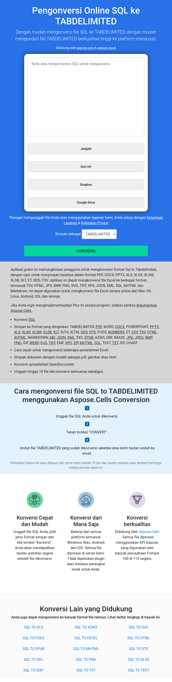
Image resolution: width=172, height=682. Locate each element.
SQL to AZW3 (86, 627)
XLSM (37, 332)
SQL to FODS (33, 638)
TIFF (52, 343)
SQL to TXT (86, 670)
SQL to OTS (138, 649)
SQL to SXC (33, 659)
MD (52, 337)
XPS (68, 343)
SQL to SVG (138, 627)
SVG (43, 343)
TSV (143, 332)
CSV (134, 332)
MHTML (86, 343)
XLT (56, 332)
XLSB (47, 332)
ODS (84, 332)
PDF (99, 327)
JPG (130, 337)
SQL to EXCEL (86, 638)
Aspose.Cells (149, 532)
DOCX (120, 327)
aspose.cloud (106, 48)
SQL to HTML (138, 638)
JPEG (139, 337)
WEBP (34, 343)
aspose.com (86, 48)
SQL (32, 320)
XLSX (26, 332)
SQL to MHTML (86, 649)
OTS (92, 332)
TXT (115, 343)
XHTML (20, 337)
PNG (17, 343)
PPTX (154, 327)
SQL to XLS (33, 627)
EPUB (88, 337)
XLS (17, 332)
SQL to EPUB (33, 649)
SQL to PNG (86, 659)
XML (71, 337)
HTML (152, 332)
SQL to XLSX (138, 659)
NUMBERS (116, 332)
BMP (148, 337)
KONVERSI (86, 251)
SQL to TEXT (138, 670)
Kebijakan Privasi (94, 223)
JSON (61, 337)
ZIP (75, 343)
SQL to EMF (33, 670)
